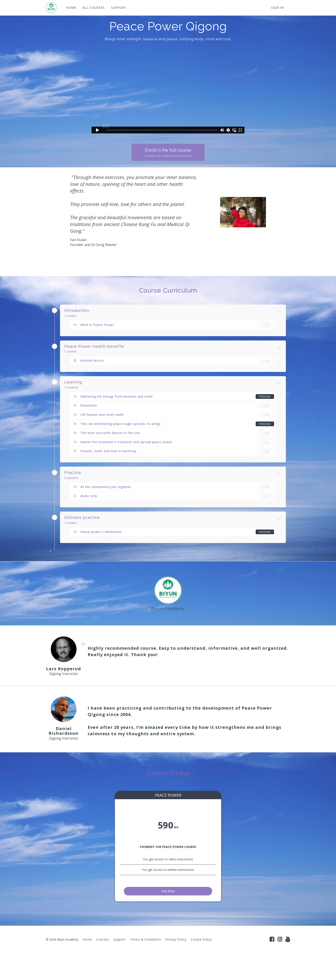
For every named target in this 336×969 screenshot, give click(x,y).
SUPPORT (118, 8)
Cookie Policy (201, 952)
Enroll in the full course (168, 153)
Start (266, 325)
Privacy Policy (175, 952)
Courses (102, 952)
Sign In (277, 8)
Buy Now (168, 903)
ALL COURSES (93, 8)
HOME (71, 8)
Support (119, 952)
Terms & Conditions (145, 952)
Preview (265, 396)
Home (87, 952)
